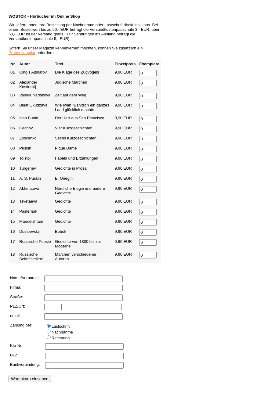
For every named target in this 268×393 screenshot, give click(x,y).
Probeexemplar (22, 52)
